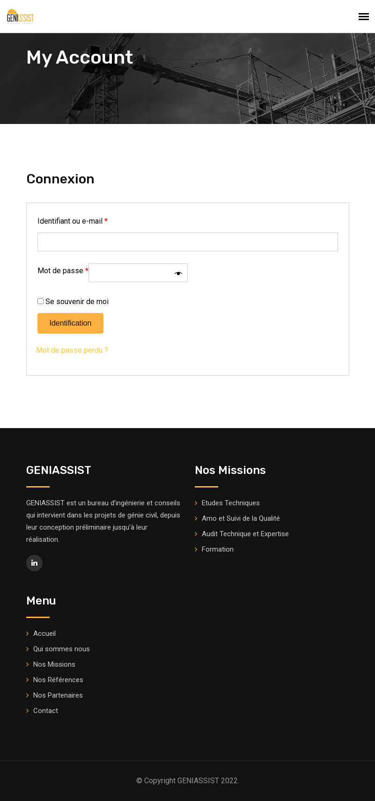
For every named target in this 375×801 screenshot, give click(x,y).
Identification (71, 323)
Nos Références (58, 680)
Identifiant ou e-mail (72, 221)
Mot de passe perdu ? (72, 350)
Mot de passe (62, 270)
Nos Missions (54, 664)
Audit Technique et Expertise (245, 534)
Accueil (44, 633)
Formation (218, 549)
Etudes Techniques (231, 503)
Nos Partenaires (58, 695)
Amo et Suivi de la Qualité (241, 518)
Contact (45, 710)
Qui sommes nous (61, 649)
